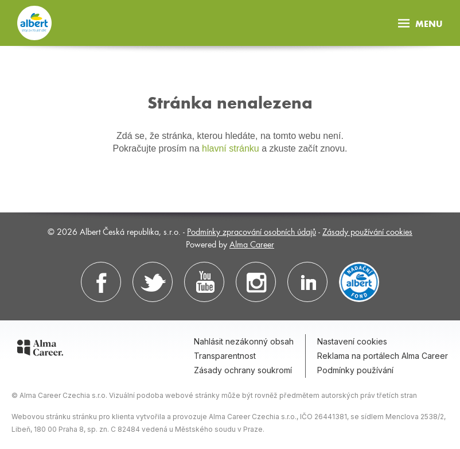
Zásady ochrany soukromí (243, 370)
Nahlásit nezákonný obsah (244, 341)
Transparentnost (225, 356)
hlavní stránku (230, 148)
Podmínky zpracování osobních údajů (251, 231)
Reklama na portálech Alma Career (382, 356)
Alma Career (251, 244)
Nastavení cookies (352, 341)
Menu (420, 23)
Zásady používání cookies (367, 231)
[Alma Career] (40, 349)
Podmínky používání (355, 370)
